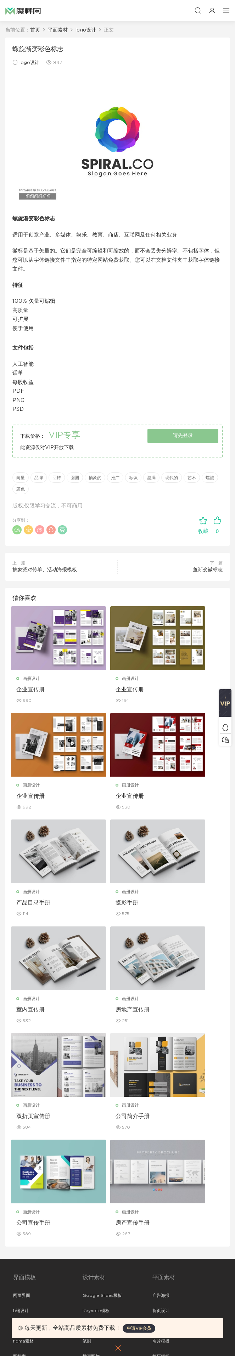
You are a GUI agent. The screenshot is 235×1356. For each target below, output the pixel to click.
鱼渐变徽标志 (208, 569)
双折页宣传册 (180, 905)
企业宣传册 (32, 689)
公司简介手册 (35, 1013)
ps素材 (20, 1163)
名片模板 (160, 1133)
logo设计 (29, 63)
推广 (115, 478)
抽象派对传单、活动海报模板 (44, 569)
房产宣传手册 (180, 1013)
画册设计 (32, 678)
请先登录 (183, 435)
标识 (133, 478)
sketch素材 (24, 1178)
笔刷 (87, 1133)
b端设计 (21, 1102)
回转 (56, 478)
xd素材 (20, 1194)
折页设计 (160, 1102)
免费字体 (160, 1163)
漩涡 (151, 478)
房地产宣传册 (107, 905)
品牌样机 (160, 1226)
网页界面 (21, 1087)
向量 (20, 478)
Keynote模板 (96, 1102)
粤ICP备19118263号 (203, 1339)
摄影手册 (174, 797)
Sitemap (22, 1289)
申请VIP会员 (139, 1328)
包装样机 (160, 1196)
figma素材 (23, 1133)
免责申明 (21, 1274)
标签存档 (21, 1305)
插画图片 (91, 1148)
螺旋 (210, 478)
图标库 (19, 1148)
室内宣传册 (32, 905)
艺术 (192, 478)
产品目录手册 (107, 797)
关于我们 (21, 1259)
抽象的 (95, 478)
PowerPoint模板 (100, 1118)
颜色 (20, 489)
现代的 (171, 478)
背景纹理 (91, 1163)
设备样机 (160, 1211)
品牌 (38, 478)
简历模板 (160, 1148)
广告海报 (160, 1087)
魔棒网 (23, 10)
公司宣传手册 (107, 1013)
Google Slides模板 (102, 1087)
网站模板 (21, 1118)
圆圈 (75, 478)
